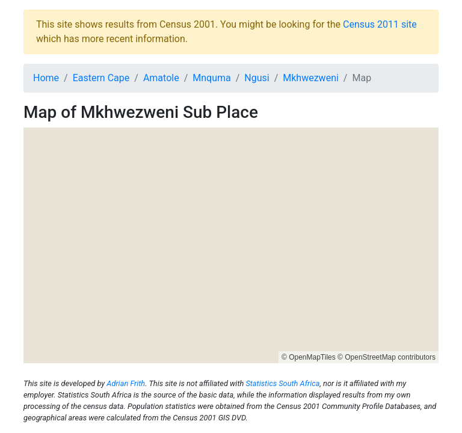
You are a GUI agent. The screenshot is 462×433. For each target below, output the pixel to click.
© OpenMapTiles (309, 357)
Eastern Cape (101, 78)
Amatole (161, 78)
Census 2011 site (380, 24)
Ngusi (256, 78)
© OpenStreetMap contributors (386, 357)
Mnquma (211, 78)
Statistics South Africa (282, 383)
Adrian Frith (125, 383)
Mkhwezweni (311, 78)
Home (46, 78)
